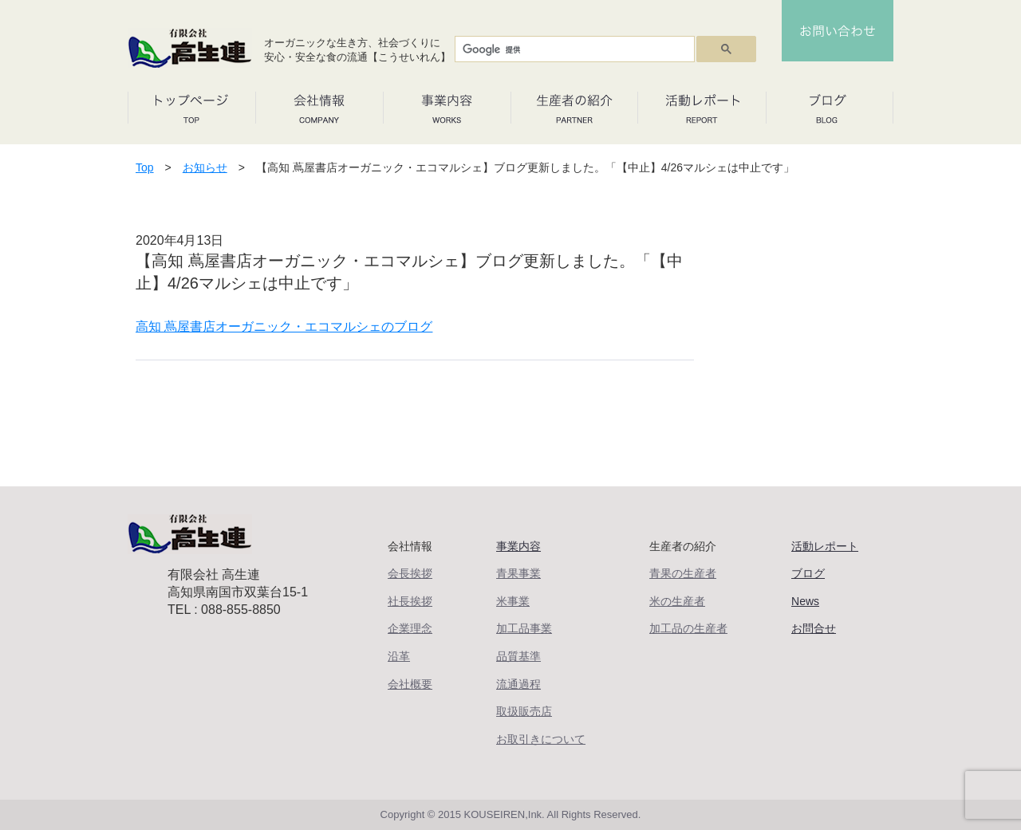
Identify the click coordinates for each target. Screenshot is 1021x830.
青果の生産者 (682, 573)
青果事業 (518, 573)
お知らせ (205, 167)
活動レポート (824, 546)
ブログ (808, 573)
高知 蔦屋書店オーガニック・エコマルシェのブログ (284, 326)
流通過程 (518, 684)
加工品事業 (524, 628)
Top (145, 167)
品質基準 (518, 656)
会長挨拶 (410, 573)
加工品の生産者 (688, 628)
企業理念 (410, 628)
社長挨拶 (410, 601)
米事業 (513, 601)
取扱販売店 (524, 711)
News (805, 601)
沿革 (399, 656)
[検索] (573, 49)
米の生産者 (677, 601)
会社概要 (410, 684)
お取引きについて (540, 739)
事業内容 (518, 546)
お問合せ (813, 628)
